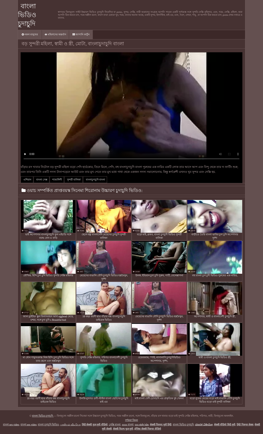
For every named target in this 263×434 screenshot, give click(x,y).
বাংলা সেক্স (41, 179)
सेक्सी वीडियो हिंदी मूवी (225, 424)
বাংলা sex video (11, 424)
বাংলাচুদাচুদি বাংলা (95, 179)
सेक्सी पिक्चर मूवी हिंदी (161, 424)
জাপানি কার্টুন (81, 34)
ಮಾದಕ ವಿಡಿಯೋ (204, 424)
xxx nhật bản (142, 424)
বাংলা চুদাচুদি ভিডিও (48, 424)
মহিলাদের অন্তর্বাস (55, 34)
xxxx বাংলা (128, 424)
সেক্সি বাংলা (115, 424)
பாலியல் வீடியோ (70, 424)
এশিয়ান (27, 179)
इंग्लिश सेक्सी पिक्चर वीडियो (147, 428)
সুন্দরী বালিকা (73, 179)
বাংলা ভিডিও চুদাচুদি (27, 15)
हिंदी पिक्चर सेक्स (245, 424)
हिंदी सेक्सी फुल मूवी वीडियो (95, 424)
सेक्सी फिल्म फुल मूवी (123, 428)
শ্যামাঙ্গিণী (57, 179)
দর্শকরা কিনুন (131, 420)
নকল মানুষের (30, 34)
